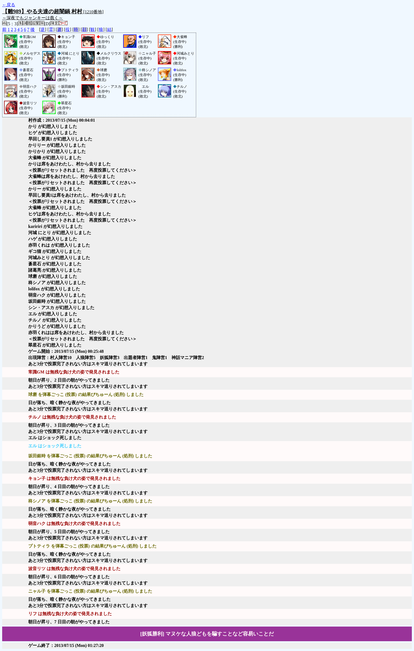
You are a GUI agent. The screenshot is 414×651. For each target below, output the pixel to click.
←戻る (8, 4)
